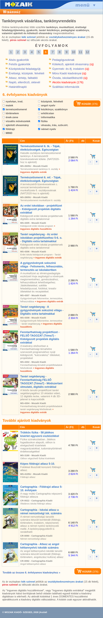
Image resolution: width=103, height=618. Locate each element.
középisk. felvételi (50, 101)
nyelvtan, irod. (13, 101)
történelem (11, 113)
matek (8, 105)
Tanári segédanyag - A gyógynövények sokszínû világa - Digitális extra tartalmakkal (41, 310)
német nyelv (47, 129)
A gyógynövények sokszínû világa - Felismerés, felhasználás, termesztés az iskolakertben (41, 266)
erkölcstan (46, 113)
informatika (46, 117)
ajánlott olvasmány (16, 125)
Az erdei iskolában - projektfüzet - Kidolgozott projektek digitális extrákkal (41, 209)
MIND (7, 133)
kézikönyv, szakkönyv (53, 109)
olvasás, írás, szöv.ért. (53, 125)
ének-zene (10, 117)
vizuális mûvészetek (16, 121)
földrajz (9, 129)
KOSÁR (83, 104)
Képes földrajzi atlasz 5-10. (37, 463)
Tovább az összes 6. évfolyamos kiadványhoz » (31, 572)
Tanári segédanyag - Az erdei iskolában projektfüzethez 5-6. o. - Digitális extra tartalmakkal (41, 238)
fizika (42, 121)
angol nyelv (46, 105)
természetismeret (15, 109)
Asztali (43, 612)
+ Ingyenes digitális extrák (47, 257)
